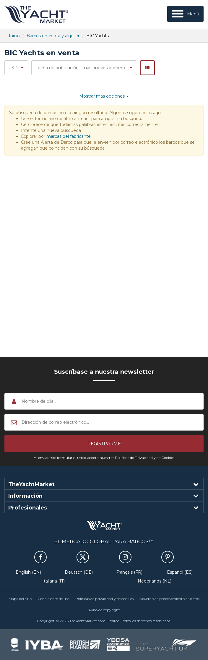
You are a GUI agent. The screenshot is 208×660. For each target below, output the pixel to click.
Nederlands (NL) (154, 581)
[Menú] (185, 14)
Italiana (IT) (53, 581)
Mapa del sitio (20, 598)
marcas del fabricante (68, 136)
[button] (104, 443)
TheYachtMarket (36, 14)
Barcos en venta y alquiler (53, 35)
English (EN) (28, 572)
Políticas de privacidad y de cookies (104, 598)
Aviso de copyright (104, 610)
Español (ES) (180, 572)
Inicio (14, 35)
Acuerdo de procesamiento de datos (169, 598)
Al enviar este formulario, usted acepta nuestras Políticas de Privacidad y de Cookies (104, 457)
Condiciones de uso (53, 598)
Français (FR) (129, 572)
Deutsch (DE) (79, 572)
